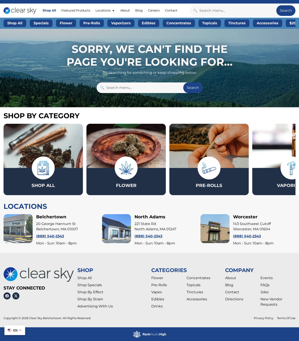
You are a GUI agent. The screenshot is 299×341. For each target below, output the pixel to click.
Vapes (156, 292)
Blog (139, 10)
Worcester (245, 216)
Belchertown (51, 216)
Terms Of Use (286, 318)
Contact (171, 10)
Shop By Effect (90, 292)
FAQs (264, 285)
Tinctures (195, 292)
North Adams (150, 216)
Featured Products (75, 10)
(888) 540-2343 (50, 236)
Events (266, 278)
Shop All (49, 10)
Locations (105, 10)
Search (286, 10)
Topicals (193, 285)
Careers (154, 10)
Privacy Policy (263, 318)
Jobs (264, 292)
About (125, 10)
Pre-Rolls (159, 285)
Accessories (197, 299)
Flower (157, 278)
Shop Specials (89, 285)
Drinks (157, 306)
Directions (234, 299)
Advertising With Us (95, 306)
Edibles (157, 299)
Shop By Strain (90, 299)
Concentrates (198, 278)
